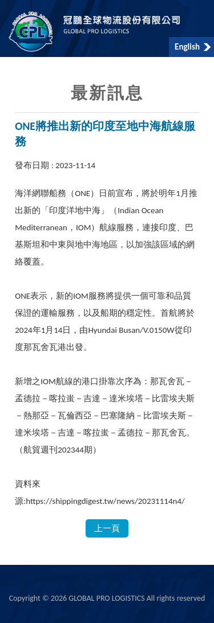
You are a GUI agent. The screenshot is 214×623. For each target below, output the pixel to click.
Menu (12, 12)
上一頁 (107, 528)
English (187, 47)
